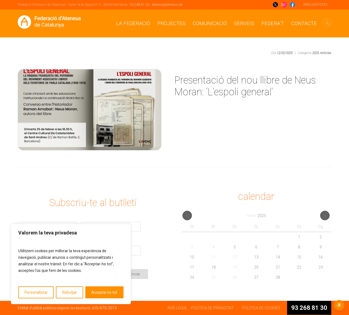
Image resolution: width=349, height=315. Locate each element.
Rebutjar (69, 292)
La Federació (133, 23)
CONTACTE (304, 23)
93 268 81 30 (139, 5)
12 (235, 257)
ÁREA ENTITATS (315, 5)
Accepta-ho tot (104, 292)
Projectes (171, 23)
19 (235, 267)
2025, (315, 53)
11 (213, 257)
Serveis (244, 23)
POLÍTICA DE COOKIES (261, 308)
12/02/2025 (285, 53)
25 (213, 277)
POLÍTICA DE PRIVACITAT (212, 308)
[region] (71, 264)
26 (235, 277)
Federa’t (272, 23)
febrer (256, 215)
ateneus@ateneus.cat (167, 5)
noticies (325, 53)
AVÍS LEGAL (177, 308)
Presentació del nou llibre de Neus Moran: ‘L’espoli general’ (245, 86)
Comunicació (210, 23)
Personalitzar (36, 292)
